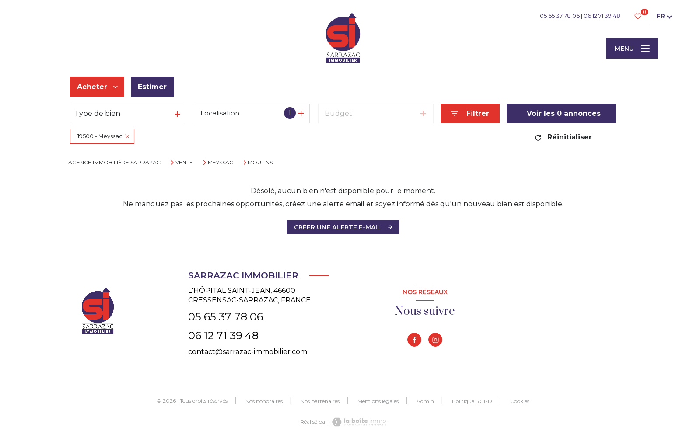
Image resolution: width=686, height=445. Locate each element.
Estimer (152, 87)
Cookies (519, 401)
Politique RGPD (472, 401)
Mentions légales (378, 401)
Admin (425, 401)
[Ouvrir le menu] (632, 48)
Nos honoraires (264, 401)
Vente (184, 162)
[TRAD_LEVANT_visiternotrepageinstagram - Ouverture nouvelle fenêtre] (435, 340)
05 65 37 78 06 (560, 16)
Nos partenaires (320, 401)
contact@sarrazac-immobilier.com (247, 352)
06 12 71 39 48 (602, 16)
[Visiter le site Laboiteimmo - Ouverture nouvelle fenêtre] (358, 422)
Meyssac (220, 162)
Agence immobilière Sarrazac (114, 162)
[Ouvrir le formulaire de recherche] (470, 113)
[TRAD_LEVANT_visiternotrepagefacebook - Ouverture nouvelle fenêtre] (414, 340)
